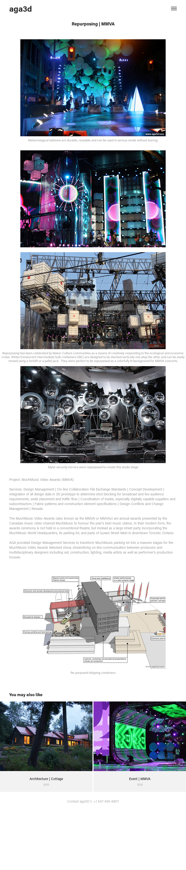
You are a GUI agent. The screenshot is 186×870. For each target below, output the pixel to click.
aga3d (20, 8)
